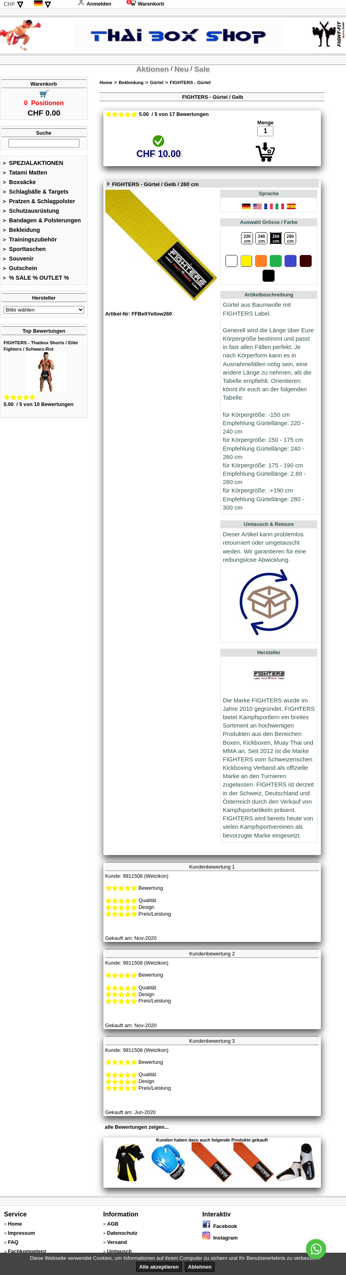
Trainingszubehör (30, 239)
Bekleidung (21, 230)
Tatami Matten (25, 172)
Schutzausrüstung (31, 211)
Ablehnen (200, 1267)
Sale (202, 69)
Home (105, 82)
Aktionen (152, 69)
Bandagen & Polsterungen (42, 220)
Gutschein (20, 268)
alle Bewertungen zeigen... (137, 1127)
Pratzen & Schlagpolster (39, 201)
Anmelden (94, 4)
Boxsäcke (19, 182)
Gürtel (157, 82)
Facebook (219, 1226)
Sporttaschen (24, 249)
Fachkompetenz (27, 1251)
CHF (10, 4)
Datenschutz (122, 1233)
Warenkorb (145, 4)
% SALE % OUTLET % (36, 278)
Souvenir (18, 258)
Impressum (21, 1233)
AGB (112, 1224)
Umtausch (119, 1251)
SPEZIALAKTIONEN (33, 163)
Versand (117, 1242)
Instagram (219, 1238)
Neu (181, 69)
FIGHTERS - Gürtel (190, 82)
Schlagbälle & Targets (36, 191)
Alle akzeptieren (159, 1267)
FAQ (13, 1242)
